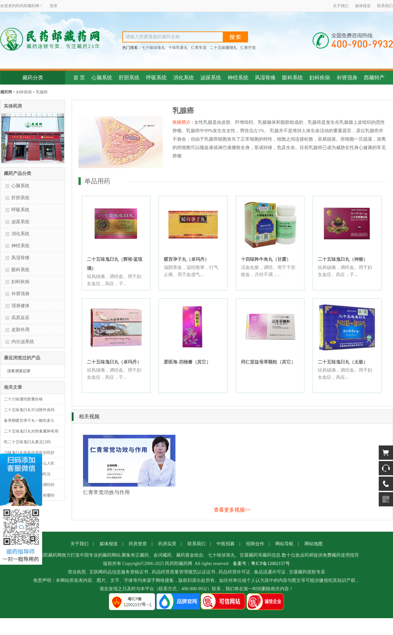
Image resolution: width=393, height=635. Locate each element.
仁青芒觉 (248, 47)
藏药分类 (32, 77)
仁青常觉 (199, 47)
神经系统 (238, 77)
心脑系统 (101, 77)
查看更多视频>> (232, 510)
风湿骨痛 (265, 77)
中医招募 (226, 543)
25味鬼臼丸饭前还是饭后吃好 (29, 452)
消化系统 (183, 77)
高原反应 (20, 317)
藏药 (31, 6)
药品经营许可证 (234, 572)
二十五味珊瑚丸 (223, 47)
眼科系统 (292, 77)
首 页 (79, 77)
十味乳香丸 (178, 47)
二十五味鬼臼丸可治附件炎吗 (29, 410)
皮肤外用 (20, 329)
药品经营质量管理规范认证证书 (183, 572)
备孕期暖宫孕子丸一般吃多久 (29, 420)
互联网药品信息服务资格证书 (118, 572)
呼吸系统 (156, 77)
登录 (53, 6)
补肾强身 (347, 77)
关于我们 (341, 6)
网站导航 (284, 543)
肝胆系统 (129, 77)
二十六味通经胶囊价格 (23, 399)
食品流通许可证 (270, 572)
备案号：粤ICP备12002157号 (261, 563)
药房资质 (138, 543)
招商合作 (255, 543)
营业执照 (77, 572)
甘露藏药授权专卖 (307, 572)
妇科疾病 (319, 77)
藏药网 (6, 92)
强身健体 (20, 305)
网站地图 (313, 543)
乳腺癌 (42, 92)
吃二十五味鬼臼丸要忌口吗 (27, 442)
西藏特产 (374, 77)
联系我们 (385, 6)
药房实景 (167, 543)
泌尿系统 (210, 77)
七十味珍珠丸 (153, 47)
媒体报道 (363, 6)
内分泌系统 (22, 341)
